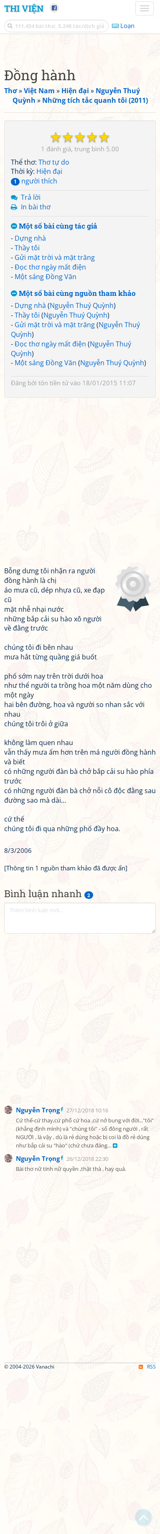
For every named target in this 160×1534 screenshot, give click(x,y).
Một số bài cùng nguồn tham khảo (73, 454)
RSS (147, 1526)
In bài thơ (36, 366)
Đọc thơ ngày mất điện (50, 427)
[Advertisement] (80, 128)
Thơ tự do (53, 322)
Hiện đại (49, 331)
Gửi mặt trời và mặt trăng (55, 417)
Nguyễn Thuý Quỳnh (82, 465)
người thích (34, 341)
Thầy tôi (27, 407)
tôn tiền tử (53, 543)
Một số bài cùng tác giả (54, 386)
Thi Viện (23, 8)
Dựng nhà (30, 398)
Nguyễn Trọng (38, 1270)
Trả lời (31, 357)
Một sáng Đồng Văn (45, 436)
